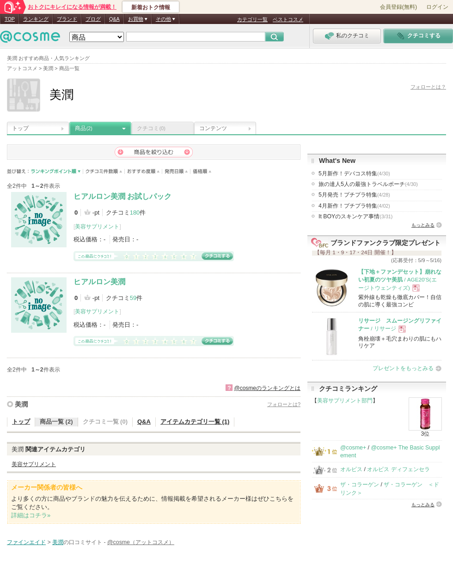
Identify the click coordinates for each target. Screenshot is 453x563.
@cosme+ (353, 447)
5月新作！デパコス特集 (354, 173)
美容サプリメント (97, 226)
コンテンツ (213, 128)
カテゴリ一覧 (252, 19)
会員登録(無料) (398, 7)
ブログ (93, 19)
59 (133, 297)
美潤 (21, 404)
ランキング (36, 19)
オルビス (351, 469)
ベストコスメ (288, 19)
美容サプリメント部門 (345, 400)
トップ (20, 128)
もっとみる (423, 225)
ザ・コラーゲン (359, 484)
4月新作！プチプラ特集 (354, 206)
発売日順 (176, 171)
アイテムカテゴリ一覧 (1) (195, 421)
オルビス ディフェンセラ (398, 469)
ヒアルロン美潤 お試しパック (122, 196)
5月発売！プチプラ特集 (354, 195)
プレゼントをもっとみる (403, 368)
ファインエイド (26, 542)
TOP (10, 19)
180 (135, 212)
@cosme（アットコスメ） (140, 542)
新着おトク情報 (150, 7)
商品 (83, 128)
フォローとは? (283, 404)
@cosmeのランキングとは (267, 388)
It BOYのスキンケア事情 (355, 216)
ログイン (437, 7)
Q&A (114, 19)
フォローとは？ (428, 87)
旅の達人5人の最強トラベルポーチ (368, 184)
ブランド (67, 19)
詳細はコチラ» (30, 515)
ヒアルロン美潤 (99, 282)
